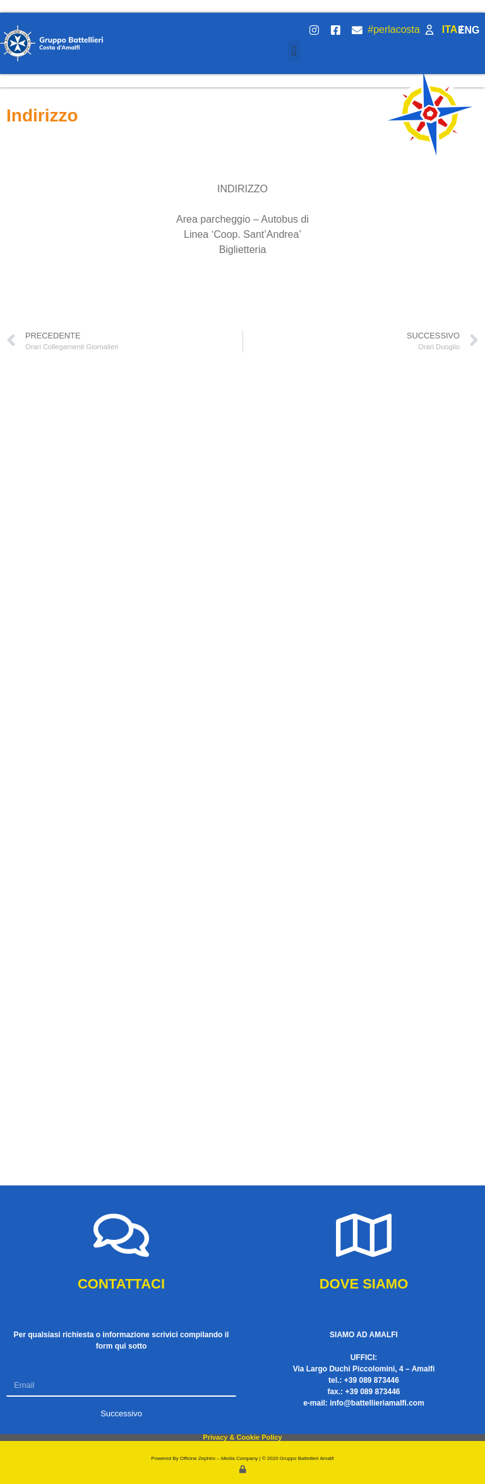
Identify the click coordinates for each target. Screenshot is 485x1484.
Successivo (121, 1413)
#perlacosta (394, 29)
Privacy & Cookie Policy (242, 1437)
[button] (294, 50)
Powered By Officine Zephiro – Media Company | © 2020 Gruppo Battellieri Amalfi (242, 1458)
